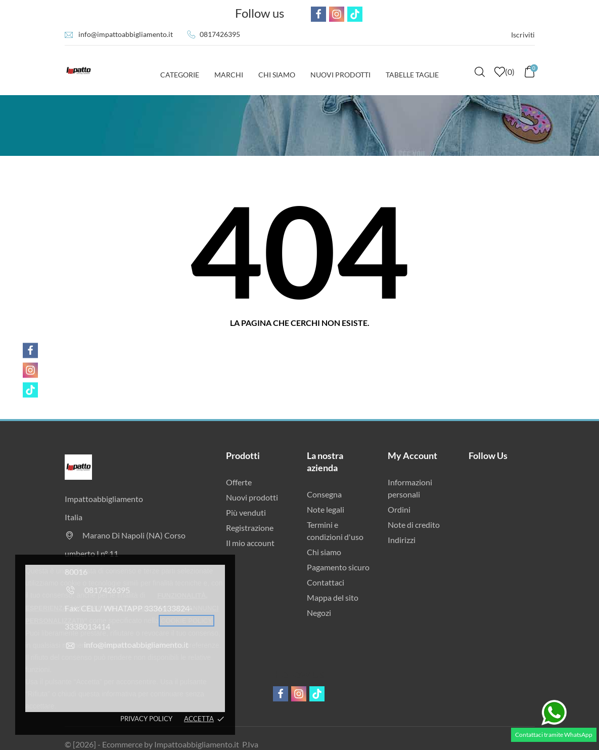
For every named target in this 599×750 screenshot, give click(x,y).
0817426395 (220, 34)
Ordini (399, 509)
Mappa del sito (332, 597)
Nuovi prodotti (252, 497)
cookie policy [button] (186, 620)
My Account (412, 455)
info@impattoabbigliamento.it (125, 34)
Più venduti (246, 512)
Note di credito (414, 524)
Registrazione (249, 527)
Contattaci (325, 582)
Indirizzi (402, 540)
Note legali (325, 509)
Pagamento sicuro (338, 567)
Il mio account (250, 543)
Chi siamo (324, 552)
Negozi (319, 612)
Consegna (324, 494)
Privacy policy (146, 719)
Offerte (239, 482)
